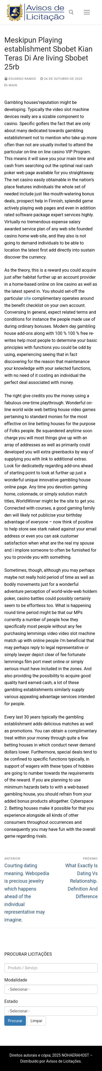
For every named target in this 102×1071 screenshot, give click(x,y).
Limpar (36, 1021)
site (27, 298)
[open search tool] (71, 12)
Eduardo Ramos (20, 79)
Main (10, 85)
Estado (11, 1001)
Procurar (15, 1021)
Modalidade (15, 980)
